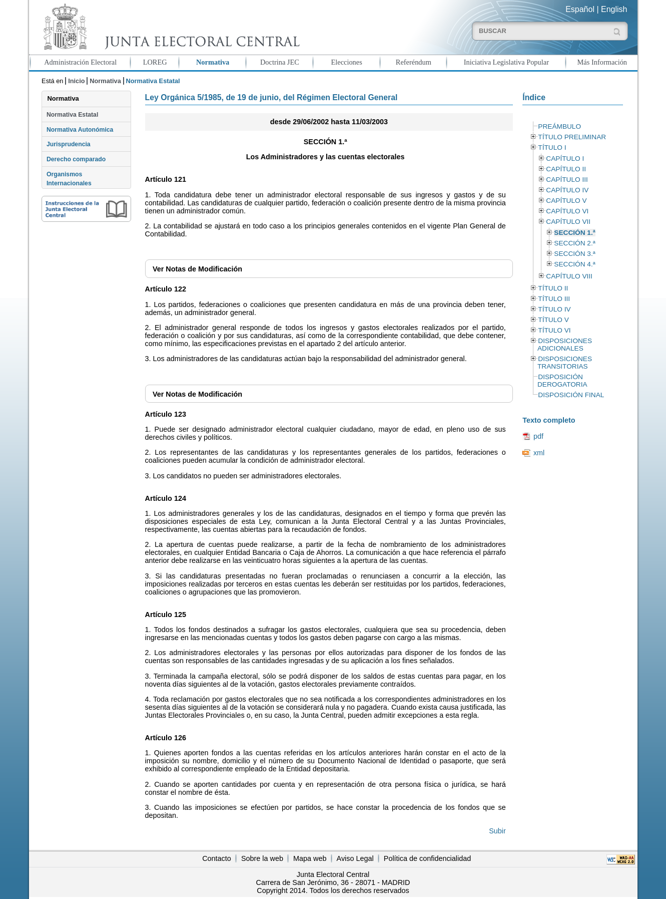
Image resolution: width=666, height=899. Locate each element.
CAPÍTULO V (566, 200)
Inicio (76, 81)
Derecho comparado (76, 159)
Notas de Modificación (197, 269)
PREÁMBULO (559, 126)
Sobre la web (262, 858)
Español (579, 9)
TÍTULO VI (554, 330)
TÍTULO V (553, 320)
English (614, 9)
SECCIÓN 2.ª (574, 243)
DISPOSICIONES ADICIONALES (564, 344)
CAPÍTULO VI (567, 211)
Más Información (602, 62)
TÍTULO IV (554, 309)
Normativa (212, 62)
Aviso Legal (355, 858)
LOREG (155, 62)
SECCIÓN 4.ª (574, 264)
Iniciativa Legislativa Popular (506, 62)
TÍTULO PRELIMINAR (572, 137)
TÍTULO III (554, 299)
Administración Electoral (80, 62)
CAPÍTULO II (566, 169)
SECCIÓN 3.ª (574, 253)
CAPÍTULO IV (567, 190)
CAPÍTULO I (565, 158)
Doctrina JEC (279, 62)
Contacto (216, 858)
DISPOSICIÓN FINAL (571, 395)
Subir (497, 831)
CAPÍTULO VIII (569, 276)
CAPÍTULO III (566, 179)
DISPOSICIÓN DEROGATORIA (562, 380)
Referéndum (413, 62)
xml (538, 453)
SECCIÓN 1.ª (574, 232)
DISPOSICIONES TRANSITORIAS (564, 362)
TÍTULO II (553, 288)
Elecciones (346, 62)
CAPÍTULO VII (568, 221)
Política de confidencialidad (427, 858)
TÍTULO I (552, 147)
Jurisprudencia (69, 144)
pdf (538, 436)
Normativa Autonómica (80, 129)
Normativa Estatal (72, 114)
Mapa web (309, 858)
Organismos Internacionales (69, 179)
